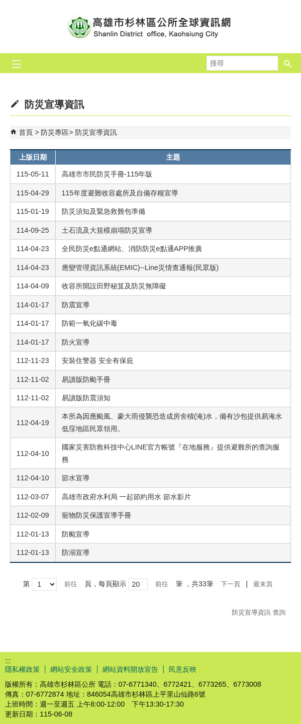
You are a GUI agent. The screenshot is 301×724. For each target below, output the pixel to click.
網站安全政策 (71, 669)
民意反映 (183, 669)
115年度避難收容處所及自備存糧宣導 (120, 193)
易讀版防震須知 (86, 398)
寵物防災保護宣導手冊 (96, 515)
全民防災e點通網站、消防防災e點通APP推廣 (132, 249)
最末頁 (263, 584)
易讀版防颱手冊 (86, 379)
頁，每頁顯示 (105, 584)
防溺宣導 (76, 552)
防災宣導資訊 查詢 (259, 612)
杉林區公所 (151, 26)
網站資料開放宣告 (130, 669)
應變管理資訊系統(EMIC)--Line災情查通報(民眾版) (140, 268)
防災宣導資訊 (96, 132)
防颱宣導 (76, 534)
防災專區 (55, 132)
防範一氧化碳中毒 (89, 323)
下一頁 (230, 584)
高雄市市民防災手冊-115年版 (107, 174)
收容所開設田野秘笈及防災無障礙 (114, 286)
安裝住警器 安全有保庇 (97, 360)
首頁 (26, 132)
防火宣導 (76, 342)
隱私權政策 (22, 669)
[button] (288, 63)
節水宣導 (76, 478)
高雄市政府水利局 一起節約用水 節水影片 (126, 497)
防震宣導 (76, 305)
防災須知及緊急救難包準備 (103, 211)
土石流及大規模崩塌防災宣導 (107, 230)
